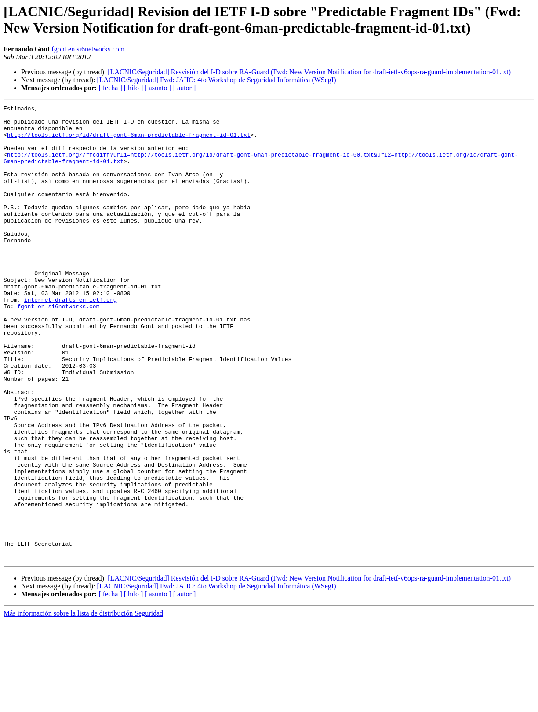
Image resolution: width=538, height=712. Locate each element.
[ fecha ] (110, 87)
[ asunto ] (158, 87)
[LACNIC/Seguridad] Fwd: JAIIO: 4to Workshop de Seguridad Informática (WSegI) (216, 80)
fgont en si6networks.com (87, 49)
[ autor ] (184, 87)
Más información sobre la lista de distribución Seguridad (83, 704)
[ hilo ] (133, 87)
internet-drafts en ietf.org (70, 339)
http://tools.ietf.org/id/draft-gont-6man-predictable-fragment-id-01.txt (129, 141)
